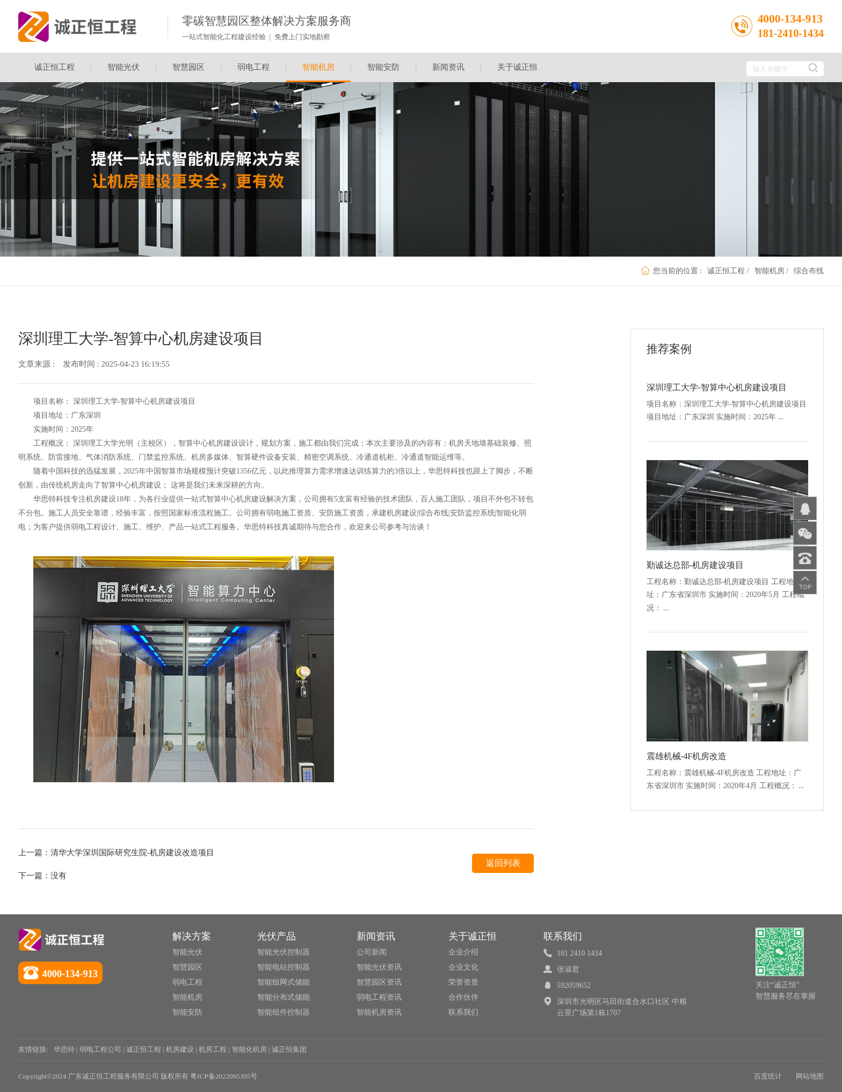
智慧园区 (188, 67)
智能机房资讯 (379, 1012)
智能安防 (383, 67)
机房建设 (180, 1049)
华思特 (64, 1049)
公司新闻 (372, 952)
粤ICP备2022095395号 (223, 1076)
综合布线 (809, 271)
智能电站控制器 (283, 967)
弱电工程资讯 (379, 997)
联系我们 (463, 1012)
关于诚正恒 (517, 67)
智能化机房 (249, 1049)
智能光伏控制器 (283, 952)
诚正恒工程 (54, 67)
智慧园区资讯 (379, 982)
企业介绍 (463, 952)
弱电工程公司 (100, 1049)
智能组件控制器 (283, 1012)
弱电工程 (253, 67)
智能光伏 (123, 67)
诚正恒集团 (289, 1049)
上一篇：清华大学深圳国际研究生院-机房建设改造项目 (116, 852)
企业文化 (463, 967)
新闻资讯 (448, 67)
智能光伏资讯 (379, 967)
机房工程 (213, 1049)
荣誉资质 (463, 982)
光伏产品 (276, 936)
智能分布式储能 (283, 997)
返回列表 (503, 863)
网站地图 (810, 1076)
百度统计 (768, 1076)
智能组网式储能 (283, 982)
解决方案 (191, 936)
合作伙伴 (463, 997)
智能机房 (318, 72)
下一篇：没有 (42, 875)
